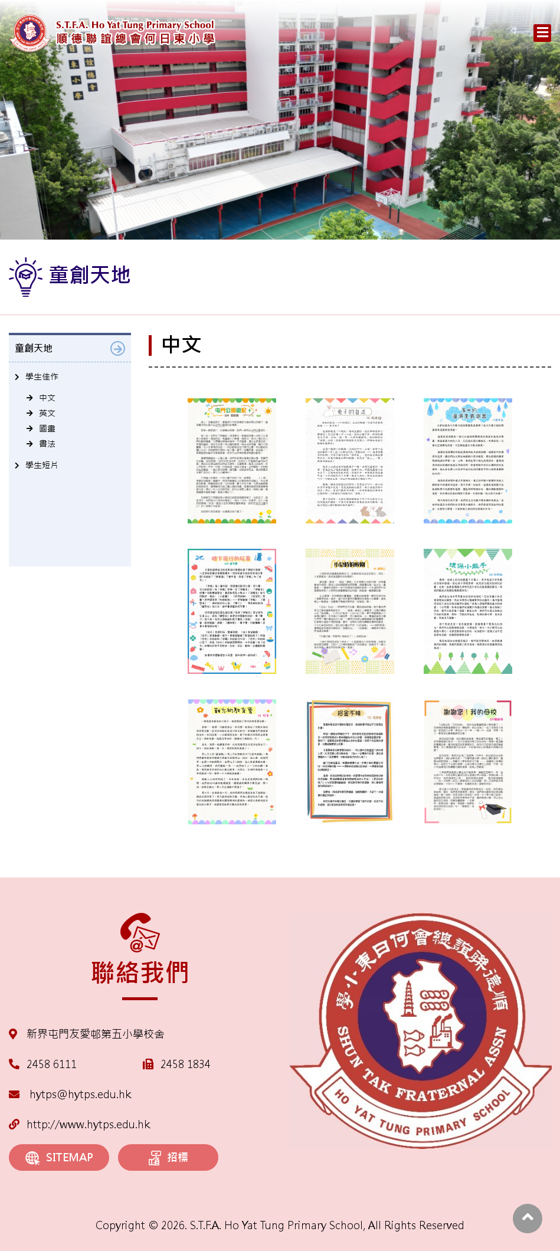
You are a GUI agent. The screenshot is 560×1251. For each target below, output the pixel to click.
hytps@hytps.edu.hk (70, 1094)
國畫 (47, 428)
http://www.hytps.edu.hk (79, 1124)
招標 (168, 1158)
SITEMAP (59, 1158)
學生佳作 (41, 376)
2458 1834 (186, 1064)
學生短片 (41, 465)
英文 (47, 413)
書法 (47, 443)
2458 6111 (52, 1064)
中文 (47, 397)
